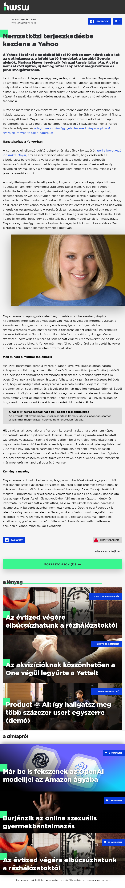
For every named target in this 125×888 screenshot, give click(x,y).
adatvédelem (93, 880)
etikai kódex (52, 880)
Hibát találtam (106, 540)
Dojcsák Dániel (28, 19)
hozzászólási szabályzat (73, 880)
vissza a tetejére (107, 551)
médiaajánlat (37, 880)
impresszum (22, 880)
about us (107, 880)
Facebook (99, 21)
